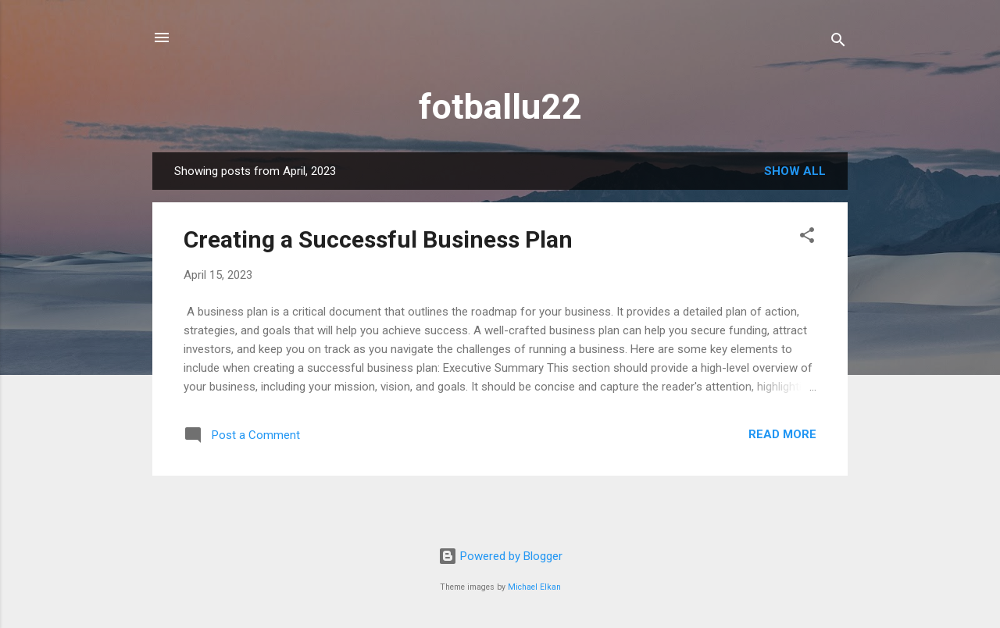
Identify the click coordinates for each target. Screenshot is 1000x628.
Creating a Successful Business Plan (378, 239)
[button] (807, 238)
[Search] (838, 42)
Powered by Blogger (500, 556)
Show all (795, 171)
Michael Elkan (534, 587)
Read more (782, 434)
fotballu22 (500, 106)
